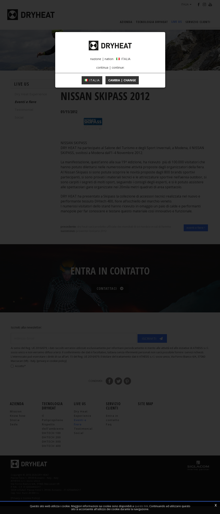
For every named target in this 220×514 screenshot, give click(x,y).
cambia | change (122, 100)
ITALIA (92, 100)
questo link (141, 506)
